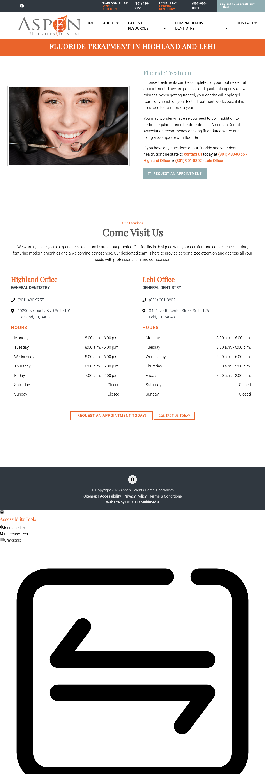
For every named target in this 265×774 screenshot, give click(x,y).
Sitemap (90, 496)
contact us (193, 154)
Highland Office (116, 6)
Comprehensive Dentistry (190, 25)
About (109, 23)
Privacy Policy (135, 496)
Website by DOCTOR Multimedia (132, 502)
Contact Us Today (174, 415)
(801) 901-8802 (199, 6)
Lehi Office (173, 6)
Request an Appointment (175, 174)
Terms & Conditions (165, 496)
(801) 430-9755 (141, 6)
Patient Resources (138, 25)
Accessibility (110, 496)
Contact (245, 23)
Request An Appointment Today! (237, 6)
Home (89, 23)
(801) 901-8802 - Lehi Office (199, 160)
